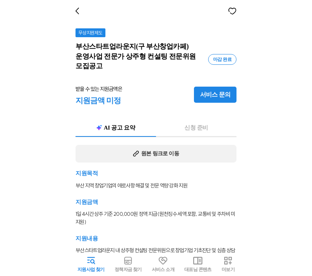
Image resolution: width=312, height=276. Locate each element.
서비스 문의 (217, 85)
